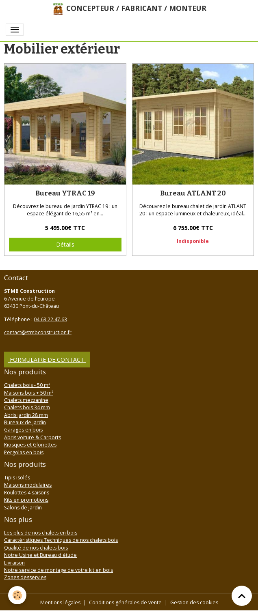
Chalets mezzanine (26, 400)
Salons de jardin (23, 507)
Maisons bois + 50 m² (28, 392)
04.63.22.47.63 (50, 319)
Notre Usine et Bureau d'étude (40, 555)
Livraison (14, 562)
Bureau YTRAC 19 (65, 193)
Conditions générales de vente (125, 602)
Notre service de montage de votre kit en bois (58, 570)
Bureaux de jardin (25, 422)
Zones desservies (25, 577)
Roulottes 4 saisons (26, 492)
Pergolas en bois (23, 452)
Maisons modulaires (28, 484)
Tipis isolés (17, 477)
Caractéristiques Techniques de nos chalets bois (61, 540)
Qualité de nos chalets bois (36, 547)
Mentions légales (60, 602)
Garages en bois (23, 429)
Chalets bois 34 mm (27, 407)
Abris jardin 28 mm (26, 415)
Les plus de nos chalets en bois (40, 532)
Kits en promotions (26, 499)
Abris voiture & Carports (32, 437)
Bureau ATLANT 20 (193, 193)
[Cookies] (17, 595)
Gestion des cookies (194, 602)
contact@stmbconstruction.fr (38, 332)
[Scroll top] (242, 596)
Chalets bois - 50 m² (27, 385)
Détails (65, 244)
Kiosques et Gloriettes (30, 444)
